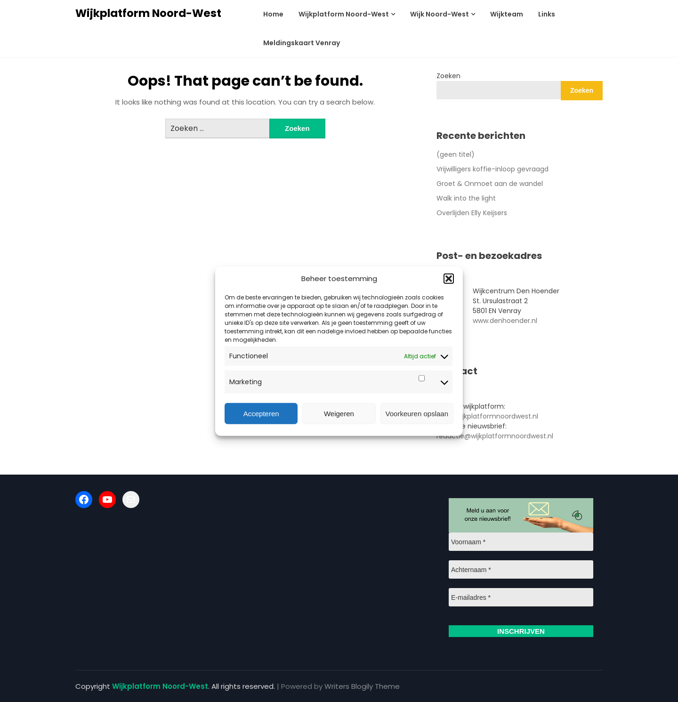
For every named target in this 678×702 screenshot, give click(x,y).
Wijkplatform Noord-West (148, 13)
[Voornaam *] (521, 542)
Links (546, 14)
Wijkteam (506, 14)
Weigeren (339, 413)
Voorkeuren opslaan (417, 413)
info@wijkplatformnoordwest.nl (487, 416)
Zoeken (448, 76)
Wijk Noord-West (439, 14)
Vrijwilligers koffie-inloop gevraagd (492, 169)
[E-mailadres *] (521, 597)
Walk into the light (466, 198)
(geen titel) (455, 154)
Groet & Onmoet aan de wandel (489, 183)
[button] (448, 278)
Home (273, 14)
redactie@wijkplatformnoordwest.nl (494, 436)
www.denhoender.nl (505, 320)
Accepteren (261, 413)
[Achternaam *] (521, 569)
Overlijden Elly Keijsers (471, 213)
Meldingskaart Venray (301, 43)
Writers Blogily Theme (362, 686)
